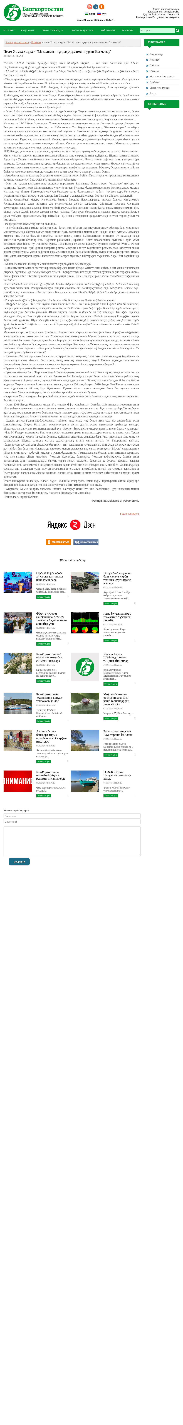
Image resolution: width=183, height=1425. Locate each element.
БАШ (90, 14)
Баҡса (153, 93)
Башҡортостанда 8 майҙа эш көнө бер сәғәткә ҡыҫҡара (49, 657)
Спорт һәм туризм (159, 87)
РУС (102, 14)
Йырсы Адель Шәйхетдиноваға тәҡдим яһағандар (115, 657)
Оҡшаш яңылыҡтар (72, 560)
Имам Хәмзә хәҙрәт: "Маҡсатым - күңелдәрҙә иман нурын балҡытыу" (58, 51)
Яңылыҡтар (156, 54)
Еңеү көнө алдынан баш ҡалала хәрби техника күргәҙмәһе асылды (117, 578)
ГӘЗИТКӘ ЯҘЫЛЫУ (81, 30)
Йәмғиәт (36, 42)
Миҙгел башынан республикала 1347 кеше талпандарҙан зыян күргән (116, 699)
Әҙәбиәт (154, 82)
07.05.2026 (108, 665)
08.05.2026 (40, 584)
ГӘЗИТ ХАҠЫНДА (52, 30)
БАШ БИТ (8, 30)
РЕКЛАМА (128, 30)
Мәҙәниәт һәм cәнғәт (162, 76)
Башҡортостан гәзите (17, 42)
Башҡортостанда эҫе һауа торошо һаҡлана (117, 733)
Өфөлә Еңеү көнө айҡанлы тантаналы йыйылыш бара (49, 576)
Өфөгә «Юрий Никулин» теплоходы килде (117, 775)
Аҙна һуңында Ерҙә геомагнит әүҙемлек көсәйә (117, 617)
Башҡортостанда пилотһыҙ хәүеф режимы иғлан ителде (50, 775)
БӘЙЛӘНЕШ (107, 30)
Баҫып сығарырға (129, 513)
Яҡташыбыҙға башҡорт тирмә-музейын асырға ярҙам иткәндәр (51, 736)
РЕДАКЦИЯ (27, 30)
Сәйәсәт (154, 65)
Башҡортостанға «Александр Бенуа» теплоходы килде (49, 697)
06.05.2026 (108, 783)
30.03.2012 (9, 56)
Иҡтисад (154, 71)
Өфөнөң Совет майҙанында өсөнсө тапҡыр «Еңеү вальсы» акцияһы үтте (51, 618)
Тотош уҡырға (43, 597)
